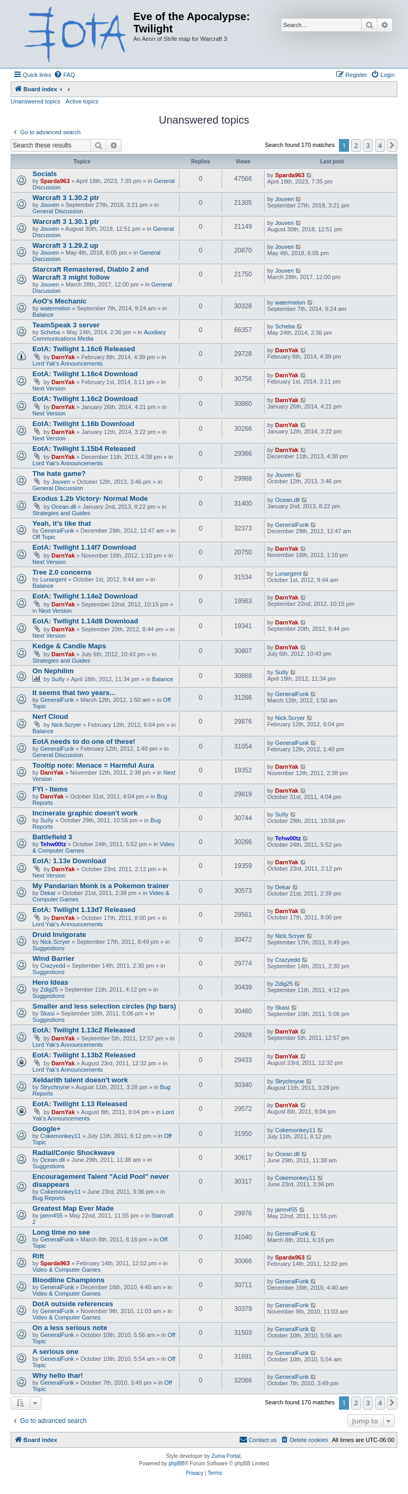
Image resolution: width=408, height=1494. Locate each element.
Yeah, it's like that (61, 523)
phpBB (176, 1463)
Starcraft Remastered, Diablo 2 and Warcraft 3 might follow (90, 273)
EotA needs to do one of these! (83, 741)
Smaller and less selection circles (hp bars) (104, 1006)
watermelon (55, 308)
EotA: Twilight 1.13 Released (80, 1104)
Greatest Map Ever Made (73, 1208)
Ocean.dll (64, 506)
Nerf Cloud (50, 716)
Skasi (47, 1013)
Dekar (48, 893)
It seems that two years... (73, 693)
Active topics (82, 101)
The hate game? (59, 473)
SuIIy (58, 679)
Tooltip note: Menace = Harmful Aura (93, 765)
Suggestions (48, 948)
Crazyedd (52, 965)
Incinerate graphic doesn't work (85, 813)
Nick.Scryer (66, 725)
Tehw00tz (53, 844)
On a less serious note (69, 1328)
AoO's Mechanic (59, 301)
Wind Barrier (53, 958)
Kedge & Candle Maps (69, 646)
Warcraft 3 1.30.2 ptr (65, 198)
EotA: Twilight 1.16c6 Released (83, 349)
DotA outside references (72, 1304)
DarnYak (63, 357)
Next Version (48, 388)
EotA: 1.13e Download (69, 861)
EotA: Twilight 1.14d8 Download (85, 621)
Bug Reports (48, 1198)
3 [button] (368, 145)
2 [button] (356, 145)
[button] (392, 145)
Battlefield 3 (52, 837)
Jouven (49, 205)
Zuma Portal (225, 1456)
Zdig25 (49, 989)
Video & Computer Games (66, 1269)
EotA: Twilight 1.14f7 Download (84, 547)
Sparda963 (55, 181)
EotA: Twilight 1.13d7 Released (83, 910)
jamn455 (51, 1215)
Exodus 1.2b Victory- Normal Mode (90, 498)
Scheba (50, 332)
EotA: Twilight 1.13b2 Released (83, 1055)
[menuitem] (64, 74)
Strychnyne (55, 1087)
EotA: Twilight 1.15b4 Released (83, 449)
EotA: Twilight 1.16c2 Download (85, 399)
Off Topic (43, 537)
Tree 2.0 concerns (61, 572)
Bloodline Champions (68, 1280)
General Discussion (57, 211)
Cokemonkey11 (60, 1136)
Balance (43, 314)
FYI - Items (50, 789)
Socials (44, 174)
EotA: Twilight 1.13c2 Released (83, 1030)
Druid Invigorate (59, 935)
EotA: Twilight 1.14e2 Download (85, 596)
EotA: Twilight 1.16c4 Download (85, 374)
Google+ (46, 1129)
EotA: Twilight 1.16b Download (83, 424)
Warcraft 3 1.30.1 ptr (65, 221)
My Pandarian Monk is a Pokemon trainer (100, 886)
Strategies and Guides (61, 513)
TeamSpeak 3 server (66, 325)
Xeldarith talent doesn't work (80, 1080)
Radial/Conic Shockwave (73, 1153)
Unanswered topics (36, 101)
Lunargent (53, 579)
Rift (38, 1256)
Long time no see (61, 1232)
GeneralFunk (57, 530)
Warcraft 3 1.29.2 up (65, 245)
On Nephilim (53, 671)
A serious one (55, 1352)
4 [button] (380, 145)
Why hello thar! (57, 1375)
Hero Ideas (50, 982)
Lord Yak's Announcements (67, 363)
